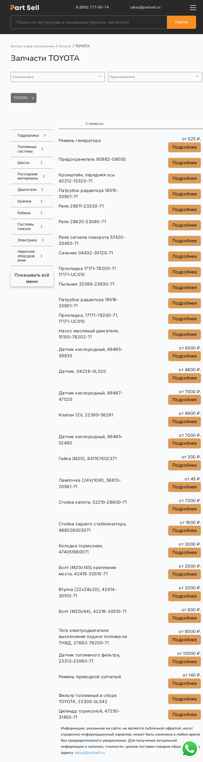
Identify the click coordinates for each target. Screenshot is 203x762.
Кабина (23, 213)
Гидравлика (28, 135)
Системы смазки (25, 226)
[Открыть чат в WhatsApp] (189, 748)
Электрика (27, 240)
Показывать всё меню (32, 278)
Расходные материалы (27, 176)
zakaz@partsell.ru (89, 752)
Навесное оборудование (26, 256)
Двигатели (26, 189)
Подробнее (184, 147)
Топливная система (26, 149)
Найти (181, 22)
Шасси (23, 162)
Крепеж (24, 201)
